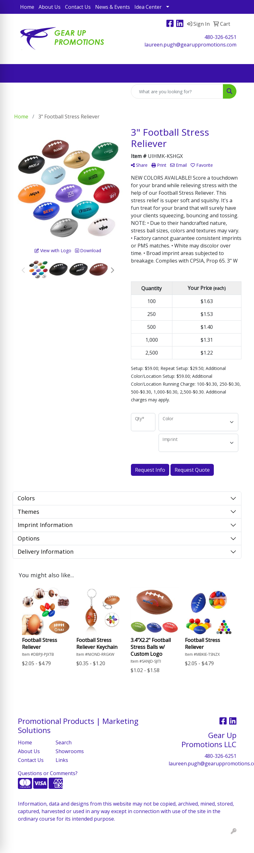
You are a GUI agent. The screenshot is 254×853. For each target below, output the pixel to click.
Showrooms (70, 751)
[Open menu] (241, 73)
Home (27, 6)
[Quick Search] (177, 91)
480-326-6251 (220, 37)
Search (64, 742)
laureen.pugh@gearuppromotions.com (190, 44)
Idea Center (148, 6)
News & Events (112, 6)
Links (62, 760)
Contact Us (78, 6)
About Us (50, 6)
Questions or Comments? (48, 773)
